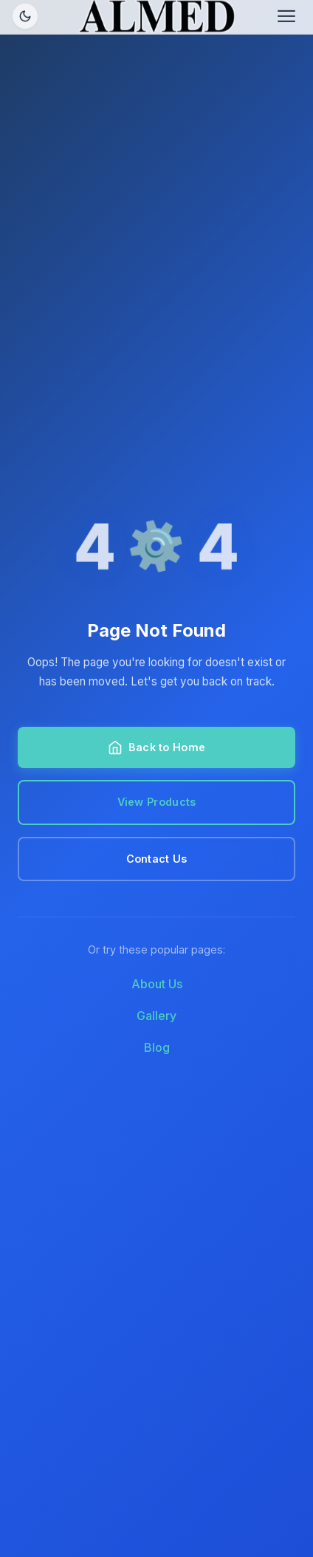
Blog (157, 1047)
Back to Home (156, 747)
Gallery (156, 1015)
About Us (156, 983)
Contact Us (157, 858)
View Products (156, 801)
